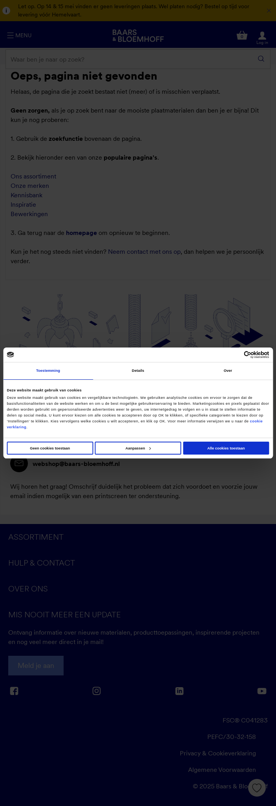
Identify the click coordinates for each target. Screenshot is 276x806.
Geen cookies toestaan (50, 448)
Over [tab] (228, 371)
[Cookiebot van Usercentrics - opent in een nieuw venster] (235, 354)
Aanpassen (138, 448)
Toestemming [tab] (48, 371)
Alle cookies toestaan (226, 448)
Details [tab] (138, 371)
